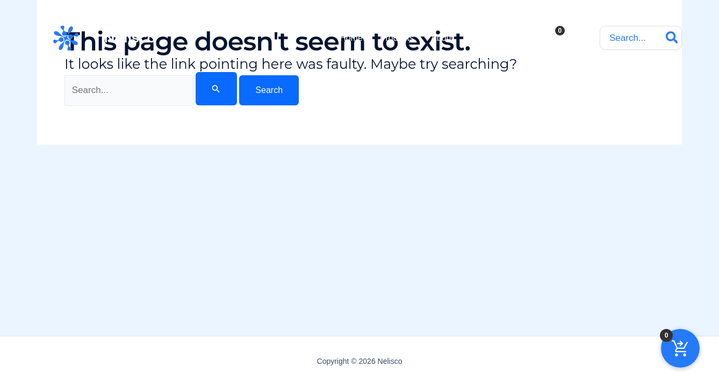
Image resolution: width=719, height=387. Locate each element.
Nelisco (130, 37)
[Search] (672, 37)
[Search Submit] (216, 88)
